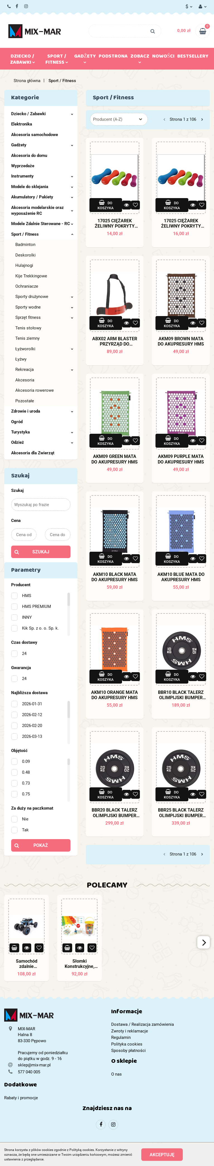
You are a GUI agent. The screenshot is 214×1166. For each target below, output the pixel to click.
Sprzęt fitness (44, 317)
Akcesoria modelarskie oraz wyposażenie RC (42, 210)
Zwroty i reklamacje (129, 1031)
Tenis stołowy (28, 328)
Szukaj (40, 551)
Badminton (25, 244)
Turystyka (42, 432)
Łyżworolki (44, 348)
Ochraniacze (26, 286)
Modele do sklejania (42, 186)
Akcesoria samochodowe (34, 134)
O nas (116, 1074)
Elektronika (21, 124)
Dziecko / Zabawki (22, 60)
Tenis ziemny (27, 338)
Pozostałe (24, 400)
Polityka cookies (126, 1044)
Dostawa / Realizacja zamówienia (142, 1024)
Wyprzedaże (22, 165)
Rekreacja (44, 369)
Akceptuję (162, 1154)
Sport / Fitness (56, 60)
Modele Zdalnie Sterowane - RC (42, 223)
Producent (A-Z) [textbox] (107, 119)
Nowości (163, 57)
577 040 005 (9, 7)
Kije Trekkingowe (31, 275)
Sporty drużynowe (44, 296)
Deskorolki (25, 255)
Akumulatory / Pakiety (42, 196)
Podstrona (113, 57)
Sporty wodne (44, 307)
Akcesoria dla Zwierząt (32, 452)
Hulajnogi (24, 265)
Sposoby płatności (128, 1050)
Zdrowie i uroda (42, 411)
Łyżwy (20, 359)
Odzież (42, 442)
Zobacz (139, 57)
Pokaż (40, 845)
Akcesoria (24, 380)
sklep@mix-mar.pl (34, 1065)
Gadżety (85, 57)
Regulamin (121, 1037)
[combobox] (119, 119)
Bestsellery (192, 57)
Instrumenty (42, 176)
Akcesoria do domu (29, 155)
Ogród (17, 421)
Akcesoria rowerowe (34, 390)
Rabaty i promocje (21, 1097)
